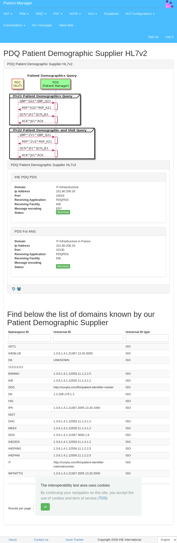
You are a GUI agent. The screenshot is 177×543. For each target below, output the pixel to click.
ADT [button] (7, 13)
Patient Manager (17, 3)
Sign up (153, 36)
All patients (111, 13)
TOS (102, 498)
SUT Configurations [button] (140, 13)
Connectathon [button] (14, 25)
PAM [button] (24, 13)
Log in (169, 36)
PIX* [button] (58, 13)
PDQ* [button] (41, 13)
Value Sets (66, 25)
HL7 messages (42, 25)
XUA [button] (92, 13)
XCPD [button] (75, 13)
